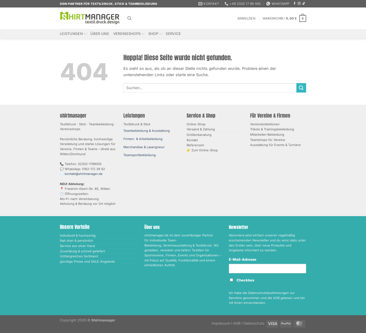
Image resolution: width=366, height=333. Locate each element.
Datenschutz (254, 323)
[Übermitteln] (301, 88)
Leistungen (73, 34)
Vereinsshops (128, 34)
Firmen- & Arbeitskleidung (142, 139)
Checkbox (245, 280)
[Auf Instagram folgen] (299, 3)
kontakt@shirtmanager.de (84, 174)
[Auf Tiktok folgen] (303, 3)
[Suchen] (129, 18)
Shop (155, 34)
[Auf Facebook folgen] (294, 3)
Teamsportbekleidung (139, 155)
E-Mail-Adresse (242, 259)
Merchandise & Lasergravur (144, 147)
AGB (237, 323)
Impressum (221, 323)
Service (173, 34)
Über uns (99, 34)
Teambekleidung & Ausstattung (146, 131)
